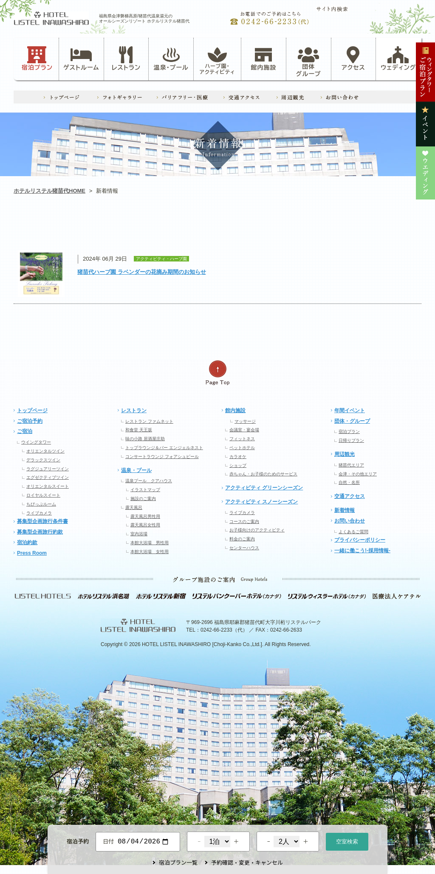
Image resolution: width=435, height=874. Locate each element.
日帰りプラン (351, 440)
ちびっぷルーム (41, 504)
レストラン (126, 58)
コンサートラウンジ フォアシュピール (162, 456)
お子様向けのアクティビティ (257, 530)
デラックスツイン (43, 460)
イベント (298, 227)
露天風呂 (133, 507)
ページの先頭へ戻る (217, 373)
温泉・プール (171, 58)
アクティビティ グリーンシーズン (264, 488)
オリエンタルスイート (47, 486)
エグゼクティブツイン (47, 477)
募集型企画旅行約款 (40, 532)
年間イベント (349, 410)
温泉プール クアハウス (148, 480)
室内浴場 (138, 533)
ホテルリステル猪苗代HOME (49, 191)
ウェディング (398, 58)
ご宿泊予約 (29, 421)
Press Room (32, 553)
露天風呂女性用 (145, 525)
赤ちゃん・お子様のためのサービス (263, 474)
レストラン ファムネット (149, 421)
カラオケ (237, 456)
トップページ (32, 410)
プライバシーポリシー (359, 540)
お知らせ (54, 227)
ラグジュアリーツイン (47, 469)
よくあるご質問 (353, 531)
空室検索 (347, 840)
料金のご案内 (242, 539)
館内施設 (263, 58)
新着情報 (344, 510)
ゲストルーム (81, 58)
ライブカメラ (39, 513)
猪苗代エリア (351, 465)
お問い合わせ (349, 521)
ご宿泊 (24, 431)
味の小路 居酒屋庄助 (145, 438)
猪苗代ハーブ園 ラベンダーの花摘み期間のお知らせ (141, 272)
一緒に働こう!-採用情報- (362, 551)
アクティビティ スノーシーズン (261, 502)
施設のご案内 (143, 498)
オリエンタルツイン (45, 451)
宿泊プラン (37, 58)
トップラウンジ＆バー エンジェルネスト (164, 447)
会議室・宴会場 (244, 429)
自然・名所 (349, 482)
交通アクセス (349, 496)
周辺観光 (344, 454)
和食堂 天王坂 (138, 429)
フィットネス (242, 438)
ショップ (237, 465)
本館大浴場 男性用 (149, 542)
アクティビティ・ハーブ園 (136, 227)
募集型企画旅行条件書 (42, 521)
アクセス (353, 58)
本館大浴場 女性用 (149, 551)
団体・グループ (352, 421)
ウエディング (380, 227)
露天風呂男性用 (145, 516)
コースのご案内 (244, 521)
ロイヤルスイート (43, 495)
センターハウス (244, 547)
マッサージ (245, 421)
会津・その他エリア (358, 474)
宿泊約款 (27, 542)
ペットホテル (242, 447)
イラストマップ (145, 489)
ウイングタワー (36, 442)
